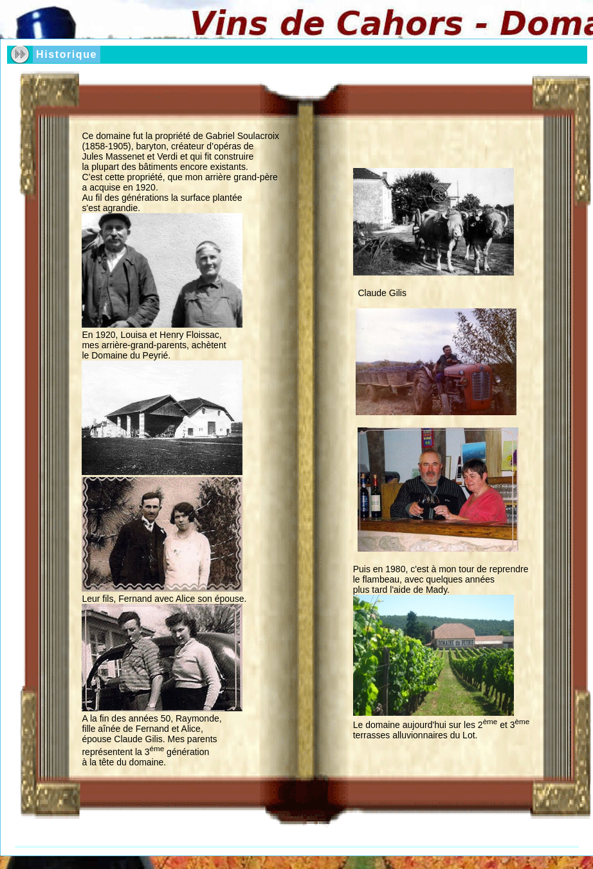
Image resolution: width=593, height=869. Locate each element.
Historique (66, 54)
